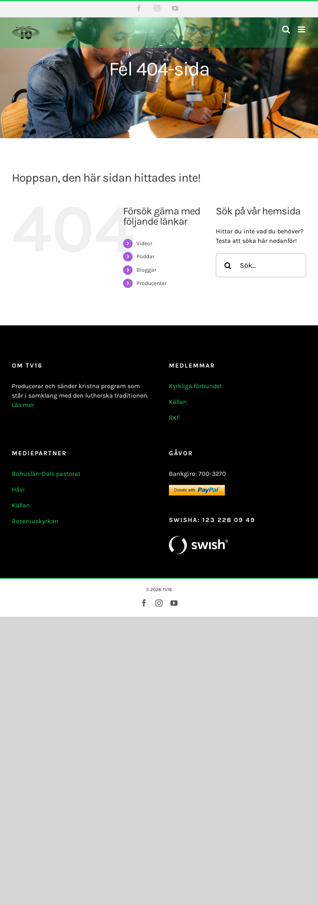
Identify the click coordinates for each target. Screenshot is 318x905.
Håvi (18, 489)
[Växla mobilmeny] (302, 29)
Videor (144, 243)
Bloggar (146, 270)
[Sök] (227, 265)
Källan (178, 402)
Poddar (145, 256)
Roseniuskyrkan (35, 521)
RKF (174, 417)
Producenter (151, 283)
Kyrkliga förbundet (195, 386)
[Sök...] (261, 265)
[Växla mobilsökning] (286, 29)
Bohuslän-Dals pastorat (46, 473)
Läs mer (23, 405)
